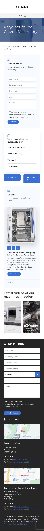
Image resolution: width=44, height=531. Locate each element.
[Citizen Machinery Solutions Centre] (22, 431)
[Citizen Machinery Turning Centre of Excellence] (22, 476)
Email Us (31, 178)
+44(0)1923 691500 (21, 460)
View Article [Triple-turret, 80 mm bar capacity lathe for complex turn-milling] (14, 274)
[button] (20, 15)
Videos (12, 160)
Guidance (8, 524)
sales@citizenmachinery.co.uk (25, 462)
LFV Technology (16, 147)
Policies (32, 521)
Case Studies (15, 154)
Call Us (12, 177)
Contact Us (14, 166)
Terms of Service (20, 524)
